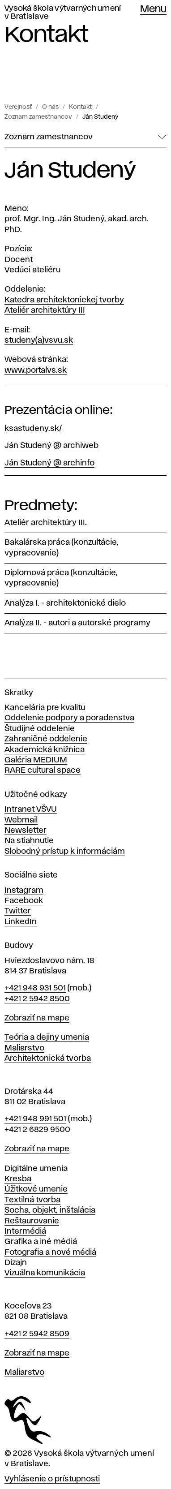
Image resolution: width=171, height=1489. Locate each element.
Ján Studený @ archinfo (49, 463)
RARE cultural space (42, 770)
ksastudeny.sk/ (33, 428)
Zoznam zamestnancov (38, 117)
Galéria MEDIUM (35, 760)
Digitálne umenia (36, 1168)
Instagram (23, 890)
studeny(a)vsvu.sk (38, 340)
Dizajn (15, 1262)
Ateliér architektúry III (44, 310)
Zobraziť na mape (36, 1018)
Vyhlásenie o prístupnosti (52, 1479)
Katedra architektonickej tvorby (64, 300)
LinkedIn (20, 921)
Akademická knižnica (44, 749)
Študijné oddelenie (39, 728)
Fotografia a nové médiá (50, 1252)
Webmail (21, 820)
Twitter (17, 911)
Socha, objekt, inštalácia (49, 1210)
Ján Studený (100, 117)
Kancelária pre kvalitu (44, 707)
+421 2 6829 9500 (37, 1129)
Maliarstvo (24, 1048)
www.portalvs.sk (35, 370)
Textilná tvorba (32, 1200)
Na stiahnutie (29, 840)
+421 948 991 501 (35, 1119)
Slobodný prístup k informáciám (64, 851)
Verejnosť (18, 107)
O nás (50, 107)
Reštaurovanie (31, 1221)
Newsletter (25, 830)
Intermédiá (25, 1231)
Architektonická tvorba (47, 1058)
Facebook (23, 900)
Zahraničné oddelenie (45, 739)
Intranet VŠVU (30, 809)
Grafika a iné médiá (40, 1241)
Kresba (17, 1179)
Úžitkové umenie (36, 1189)
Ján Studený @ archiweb (51, 445)
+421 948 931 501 (35, 988)
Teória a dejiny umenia (46, 1037)
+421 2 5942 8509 (36, 1334)
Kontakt (80, 107)
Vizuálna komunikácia (44, 1273)
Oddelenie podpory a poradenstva (69, 718)
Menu (153, 9)
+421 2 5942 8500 (37, 999)
